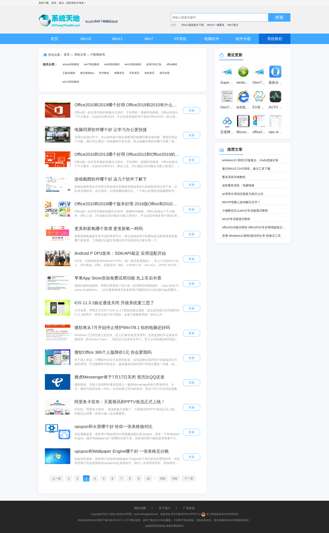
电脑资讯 (119, 73)
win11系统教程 (71, 81)
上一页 (56, 478)
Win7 (148, 39)
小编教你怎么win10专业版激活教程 (245, 210)
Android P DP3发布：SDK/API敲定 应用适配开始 (120, 253)
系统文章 (80, 54)
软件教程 (104, 73)
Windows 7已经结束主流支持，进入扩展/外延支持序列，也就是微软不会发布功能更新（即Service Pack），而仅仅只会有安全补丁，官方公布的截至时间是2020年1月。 (126, 337)
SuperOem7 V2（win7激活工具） (227, 82)
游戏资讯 (149, 73)
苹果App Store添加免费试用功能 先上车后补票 (118, 278)
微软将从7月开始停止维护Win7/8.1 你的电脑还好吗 (122, 327)
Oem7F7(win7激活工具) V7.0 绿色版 (260, 82)
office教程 (171, 64)
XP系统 (180, 39)
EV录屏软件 (260, 107)
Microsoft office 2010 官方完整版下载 (243, 132)
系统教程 (274, 39)
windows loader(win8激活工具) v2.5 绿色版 (243, 82)
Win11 (117, 39)
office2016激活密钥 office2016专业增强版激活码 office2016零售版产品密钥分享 (254, 227)
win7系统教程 (91, 64)
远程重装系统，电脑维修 (238, 185)
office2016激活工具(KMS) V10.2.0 (260, 132)
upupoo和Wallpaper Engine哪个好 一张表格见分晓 (121, 451)
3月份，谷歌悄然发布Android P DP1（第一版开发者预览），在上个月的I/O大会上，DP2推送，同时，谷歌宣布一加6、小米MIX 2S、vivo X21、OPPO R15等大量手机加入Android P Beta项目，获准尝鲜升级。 (126, 263)
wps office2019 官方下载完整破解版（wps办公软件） (276, 132)
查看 (192, 110)
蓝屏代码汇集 (153, 64)
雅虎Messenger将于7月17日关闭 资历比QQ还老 (119, 377)
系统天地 (76, 2)
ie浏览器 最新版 (243, 107)
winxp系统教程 (71, 64)
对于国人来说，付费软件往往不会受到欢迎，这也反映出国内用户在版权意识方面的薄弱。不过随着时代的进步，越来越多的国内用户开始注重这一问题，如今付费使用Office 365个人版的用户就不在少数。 (125, 362)
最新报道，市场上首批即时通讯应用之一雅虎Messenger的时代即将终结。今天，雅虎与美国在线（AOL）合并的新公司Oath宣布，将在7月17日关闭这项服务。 (125, 387)
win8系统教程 (112, 64)
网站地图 (140, 508)
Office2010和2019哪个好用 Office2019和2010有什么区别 (127, 105)
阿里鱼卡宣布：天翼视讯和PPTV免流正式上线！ (119, 401)
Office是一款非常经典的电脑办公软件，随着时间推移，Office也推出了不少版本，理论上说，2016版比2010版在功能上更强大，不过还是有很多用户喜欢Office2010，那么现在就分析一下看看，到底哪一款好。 (126, 214)
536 (174, 478)
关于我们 (164, 508)
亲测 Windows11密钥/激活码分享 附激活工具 (251, 235)
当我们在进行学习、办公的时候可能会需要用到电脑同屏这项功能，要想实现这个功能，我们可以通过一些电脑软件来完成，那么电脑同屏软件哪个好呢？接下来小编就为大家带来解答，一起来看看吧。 (125, 139)
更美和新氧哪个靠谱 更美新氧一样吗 (108, 228)
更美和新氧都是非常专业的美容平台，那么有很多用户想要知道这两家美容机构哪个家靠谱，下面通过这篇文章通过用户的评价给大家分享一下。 (125, 238)
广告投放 (189, 508)
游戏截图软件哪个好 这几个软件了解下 (110, 179)
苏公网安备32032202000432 (219, 514)
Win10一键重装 (215, 24)
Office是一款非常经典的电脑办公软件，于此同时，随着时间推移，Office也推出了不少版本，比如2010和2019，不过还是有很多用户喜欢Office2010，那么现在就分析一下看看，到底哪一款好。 (126, 115)
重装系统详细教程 (233, 177)
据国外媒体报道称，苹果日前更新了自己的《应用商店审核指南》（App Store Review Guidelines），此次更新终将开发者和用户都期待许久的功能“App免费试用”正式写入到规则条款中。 (126, 288)
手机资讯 (134, 73)
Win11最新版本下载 (192, 24)
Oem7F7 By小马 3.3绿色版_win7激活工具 (227, 107)
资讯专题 (164, 73)
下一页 (188, 478)
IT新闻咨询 (97, 54)
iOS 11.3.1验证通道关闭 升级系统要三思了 (114, 302)
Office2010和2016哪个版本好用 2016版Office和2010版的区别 (127, 204)
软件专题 (243, 39)
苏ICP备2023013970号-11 (186, 514)
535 (162, 478)
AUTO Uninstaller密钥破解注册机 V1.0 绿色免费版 (276, 107)
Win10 (85, 39)
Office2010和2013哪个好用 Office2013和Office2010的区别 (127, 154)
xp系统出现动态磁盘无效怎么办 (242, 193)
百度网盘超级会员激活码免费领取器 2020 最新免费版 (227, 132)
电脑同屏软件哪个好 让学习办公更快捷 (110, 129)
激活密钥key (87, 73)
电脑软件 (211, 39)
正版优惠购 (69, 73)
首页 (54, 39)
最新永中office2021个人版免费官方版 (276, 82)
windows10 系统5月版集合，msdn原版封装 (250, 160)
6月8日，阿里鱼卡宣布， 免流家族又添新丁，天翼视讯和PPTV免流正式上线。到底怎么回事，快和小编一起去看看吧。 (125, 411)
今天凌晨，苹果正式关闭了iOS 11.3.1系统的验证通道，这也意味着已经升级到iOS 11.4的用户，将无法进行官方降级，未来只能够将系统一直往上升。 (126, 312)
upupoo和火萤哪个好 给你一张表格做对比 (113, 426)
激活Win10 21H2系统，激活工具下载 (246, 168)
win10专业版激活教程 (236, 219)
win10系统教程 (133, 64)
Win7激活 (232, 24)
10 (148, 478)
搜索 (279, 17)
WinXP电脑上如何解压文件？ (241, 202)
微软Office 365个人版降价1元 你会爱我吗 (112, 352)
